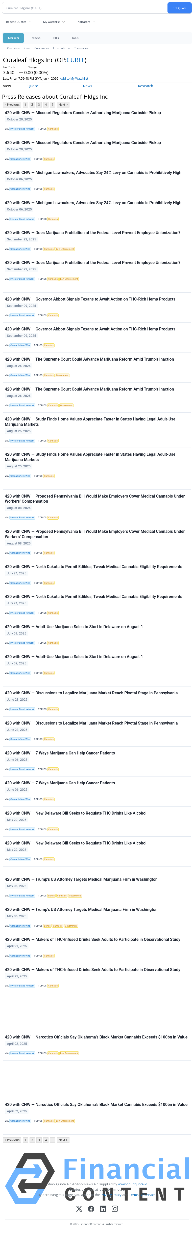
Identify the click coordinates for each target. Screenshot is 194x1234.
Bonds (51, 895)
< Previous (12, 104)
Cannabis (53, 129)
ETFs (56, 38)
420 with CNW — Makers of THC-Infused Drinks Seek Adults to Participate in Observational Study (92, 939)
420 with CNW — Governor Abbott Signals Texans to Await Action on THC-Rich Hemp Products (90, 299)
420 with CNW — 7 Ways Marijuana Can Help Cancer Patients (60, 753)
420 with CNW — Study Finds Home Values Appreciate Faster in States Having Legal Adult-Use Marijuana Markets (90, 422)
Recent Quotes (16, 22)
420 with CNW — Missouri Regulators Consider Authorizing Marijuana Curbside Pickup (83, 112)
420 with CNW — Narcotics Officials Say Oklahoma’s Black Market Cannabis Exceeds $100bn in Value (96, 1037)
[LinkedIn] (103, 1209)
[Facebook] (91, 1209)
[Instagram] (115, 1209)
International (61, 48)
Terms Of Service (142, 1194)
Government (62, 375)
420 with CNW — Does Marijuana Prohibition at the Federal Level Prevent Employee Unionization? (92, 232)
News (26, 48)
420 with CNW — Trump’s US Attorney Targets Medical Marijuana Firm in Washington (81, 879)
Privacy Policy (111, 1194)
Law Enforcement (65, 249)
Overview (13, 48)
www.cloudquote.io (132, 1184)
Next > (63, 104)
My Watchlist (51, 22)
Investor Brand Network (22, 129)
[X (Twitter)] (79, 1209)
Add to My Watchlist (83, 78)
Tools (75, 38)
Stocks (36, 38)
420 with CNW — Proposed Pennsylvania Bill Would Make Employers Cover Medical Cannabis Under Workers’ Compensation (95, 499)
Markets (13, 38)
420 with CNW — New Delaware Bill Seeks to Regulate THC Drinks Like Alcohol (76, 813)
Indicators (83, 22)
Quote (33, 85)
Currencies (41, 48)
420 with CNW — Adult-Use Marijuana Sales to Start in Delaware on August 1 (74, 626)
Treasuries (81, 48)
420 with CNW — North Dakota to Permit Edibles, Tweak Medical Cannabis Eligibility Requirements (93, 566)
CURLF (76, 60)
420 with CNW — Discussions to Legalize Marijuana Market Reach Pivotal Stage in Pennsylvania (91, 693)
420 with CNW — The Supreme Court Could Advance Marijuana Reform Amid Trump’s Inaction (89, 359)
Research (145, 85)
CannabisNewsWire (20, 159)
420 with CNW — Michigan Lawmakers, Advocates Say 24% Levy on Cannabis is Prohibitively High (93, 172)
